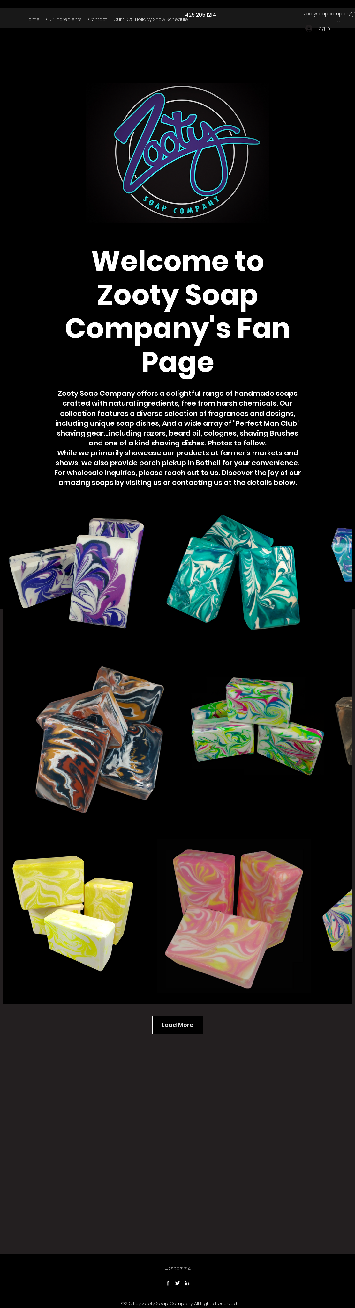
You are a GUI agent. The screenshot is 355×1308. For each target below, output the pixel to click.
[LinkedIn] (187, 1283)
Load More (177, 1025)
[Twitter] (177, 1283)
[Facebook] (168, 1283)
